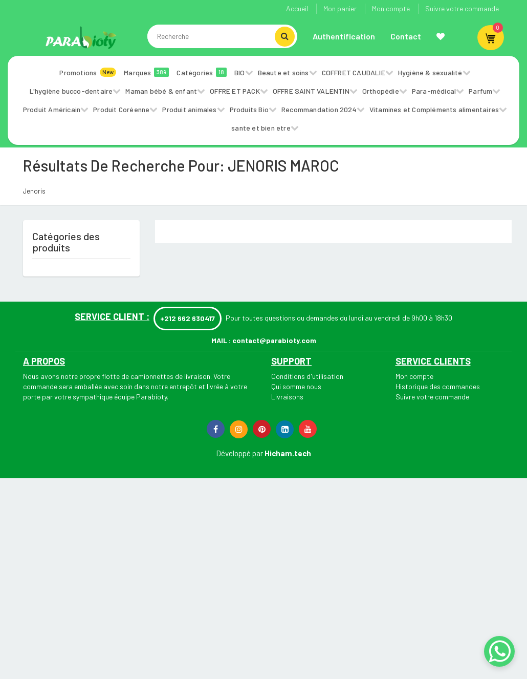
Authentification (344, 36)
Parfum (480, 91)
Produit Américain (51, 109)
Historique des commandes (438, 386)
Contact (405, 36)
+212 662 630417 (187, 318)
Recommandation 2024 (319, 109)
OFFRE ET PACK (235, 91)
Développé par (239, 453)
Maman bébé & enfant (161, 91)
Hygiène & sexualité (430, 72)
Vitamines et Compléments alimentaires (434, 109)
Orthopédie (380, 91)
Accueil (297, 8)
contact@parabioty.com (274, 340)
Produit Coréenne (121, 109)
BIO (239, 72)
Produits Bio (249, 109)
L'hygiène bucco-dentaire (71, 91)
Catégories (202, 72)
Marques (146, 72)
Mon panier (340, 8)
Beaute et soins (283, 72)
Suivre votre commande (462, 8)
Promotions (87, 72)
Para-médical (434, 91)
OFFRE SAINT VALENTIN (311, 91)
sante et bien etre (261, 127)
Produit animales (189, 109)
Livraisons (287, 396)
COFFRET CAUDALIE (353, 72)
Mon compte (391, 8)
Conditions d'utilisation (307, 376)
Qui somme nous (296, 386)
